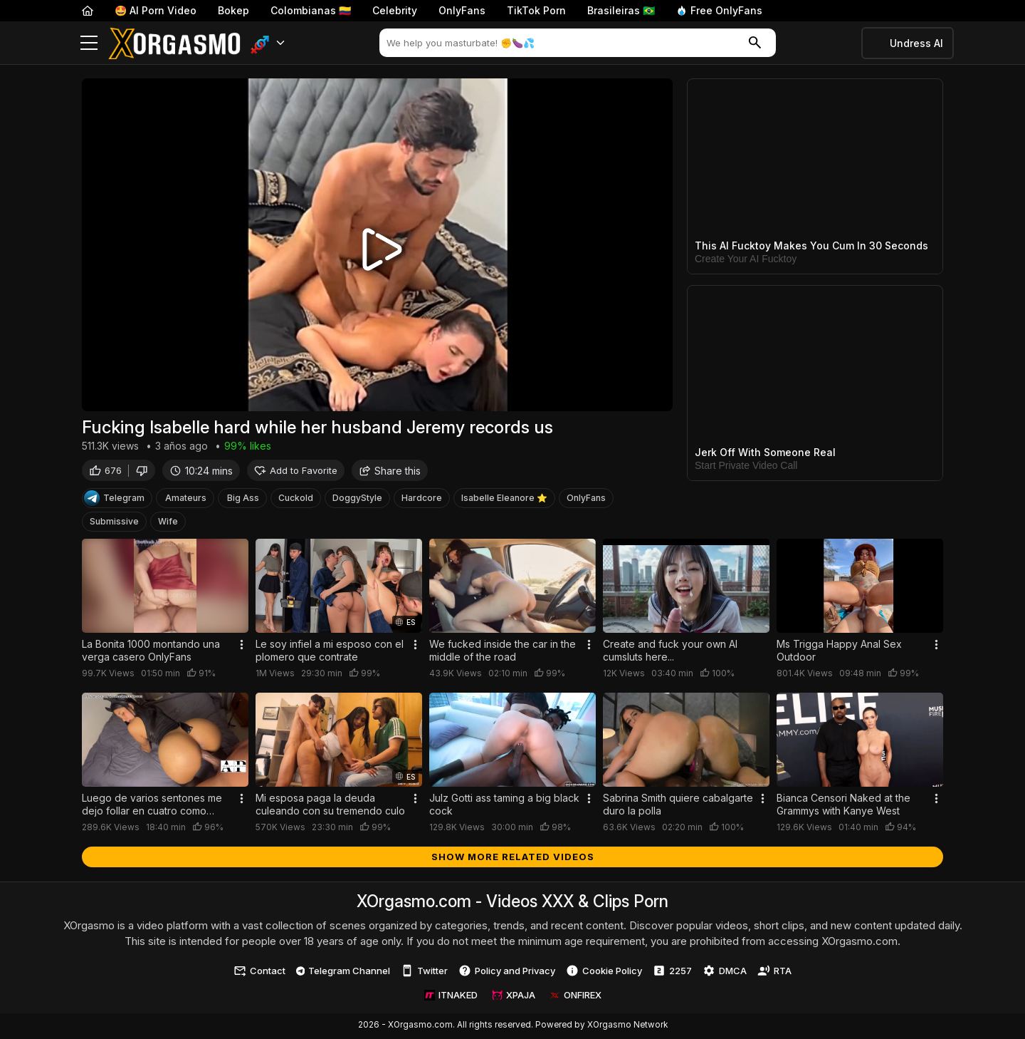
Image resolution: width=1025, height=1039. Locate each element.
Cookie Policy (604, 972)
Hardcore (421, 500)
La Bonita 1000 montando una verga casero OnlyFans (151, 652)
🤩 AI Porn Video (155, 10)
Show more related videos (512, 858)
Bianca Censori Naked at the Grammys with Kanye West (843, 805)
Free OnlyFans (719, 10)
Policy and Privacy (506, 972)
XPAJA (513, 997)
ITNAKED (451, 997)
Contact (259, 972)
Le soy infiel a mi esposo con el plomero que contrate (330, 652)
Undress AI (916, 43)
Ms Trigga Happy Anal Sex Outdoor (839, 652)
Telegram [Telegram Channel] (114, 500)
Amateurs (185, 500)
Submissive (114, 523)
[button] (268, 43)
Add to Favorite (295, 472)
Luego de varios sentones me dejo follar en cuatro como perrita (152, 806)
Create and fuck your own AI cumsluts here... (670, 652)
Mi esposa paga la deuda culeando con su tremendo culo (330, 805)
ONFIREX (575, 997)
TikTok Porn (536, 10)
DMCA (725, 972)
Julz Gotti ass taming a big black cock (504, 805)
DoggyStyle (357, 500)
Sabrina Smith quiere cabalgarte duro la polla (678, 805)
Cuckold (295, 500)
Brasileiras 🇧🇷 (621, 10)
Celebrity (394, 10)
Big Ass (243, 500)
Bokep (233, 10)
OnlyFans (461, 10)
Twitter (424, 972)
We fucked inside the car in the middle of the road (502, 652)
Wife (168, 523)
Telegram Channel (343, 972)
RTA (774, 972)
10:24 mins (201, 472)
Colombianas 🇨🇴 (310, 10)
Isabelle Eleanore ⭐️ (504, 500)
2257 (672, 972)
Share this (390, 472)
